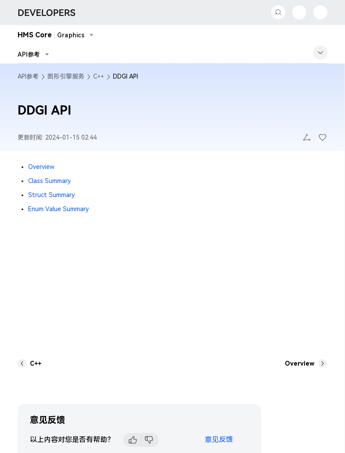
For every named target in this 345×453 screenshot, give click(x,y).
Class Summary (49, 180)
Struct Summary (51, 194)
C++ (98, 76)
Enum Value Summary (58, 208)
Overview (41, 166)
